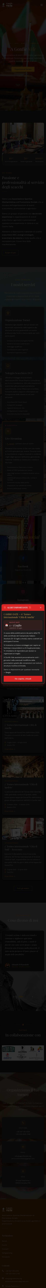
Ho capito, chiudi (23, 678)
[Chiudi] (40, 607)
